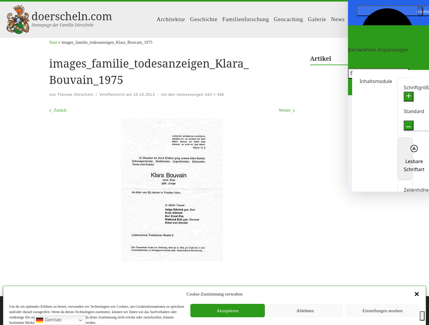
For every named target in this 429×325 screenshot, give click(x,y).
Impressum (192, 289)
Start (53, 42)
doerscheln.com (78, 306)
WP (77, 315)
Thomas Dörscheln (75, 95)
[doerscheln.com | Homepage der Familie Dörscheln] (17, 18)
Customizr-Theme (130, 315)
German (49, 320)
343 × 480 (213, 95)
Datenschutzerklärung (227, 289)
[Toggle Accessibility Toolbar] (422, 316)
